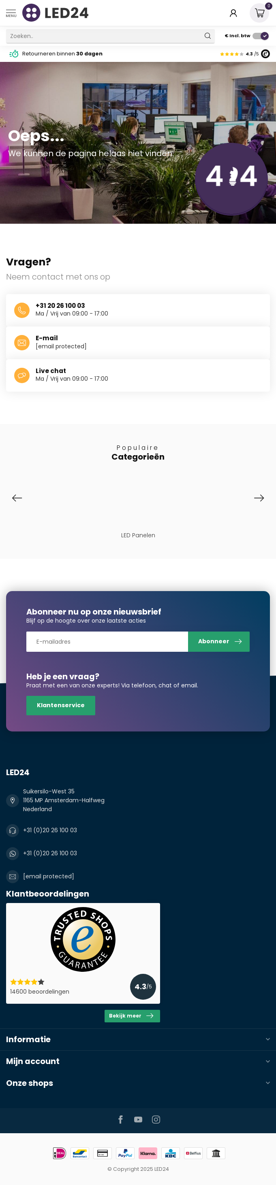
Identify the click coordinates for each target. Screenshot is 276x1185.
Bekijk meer (131, 1016)
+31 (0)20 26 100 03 (50, 830)
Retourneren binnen (62, 53)
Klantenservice (61, 705)
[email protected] (61, 346)
